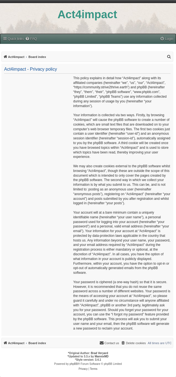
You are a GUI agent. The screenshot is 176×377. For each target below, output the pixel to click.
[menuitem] (31, 39)
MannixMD (102, 356)
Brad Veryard (99, 353)
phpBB (74, 363)
